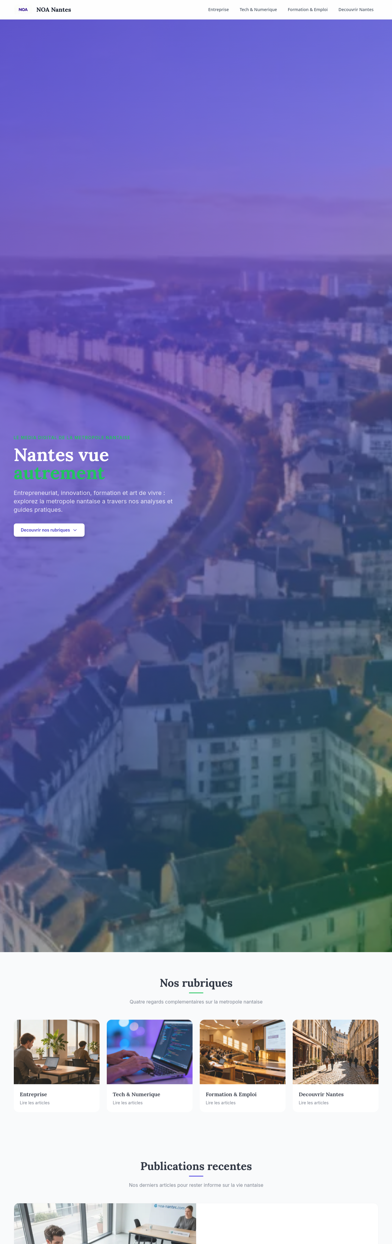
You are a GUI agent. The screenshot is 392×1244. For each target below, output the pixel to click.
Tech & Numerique (258, 9)
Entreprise (218, 9)
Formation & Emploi (308, 9)
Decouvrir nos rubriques (49, 529)
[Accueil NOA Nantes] (42, 9)
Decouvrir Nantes (356, 9)
